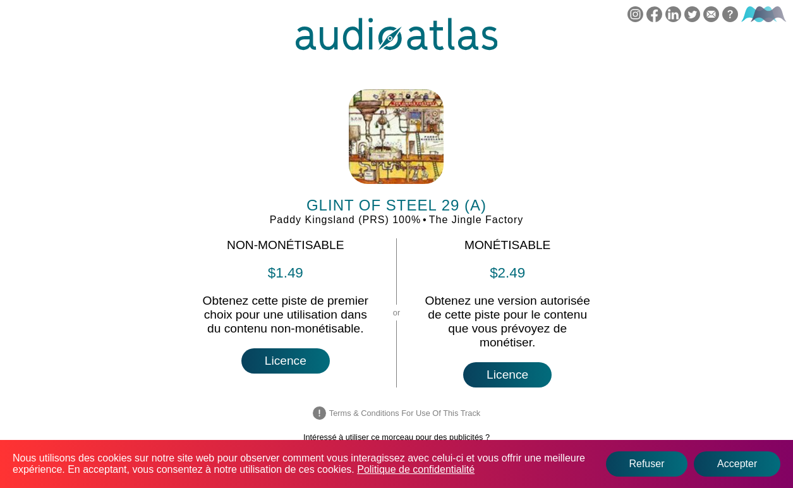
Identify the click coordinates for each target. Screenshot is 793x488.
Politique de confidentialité (416, 469)
